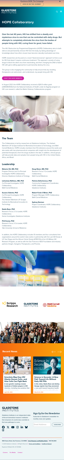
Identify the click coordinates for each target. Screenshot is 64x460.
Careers (5, 452)
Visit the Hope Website (13, 78)
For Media (13, 452)
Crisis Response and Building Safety (38, 441)
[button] (54, 351)
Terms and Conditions (34, 444)
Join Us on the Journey (32, 4)
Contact (20, 452)
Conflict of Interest (47, 444)
